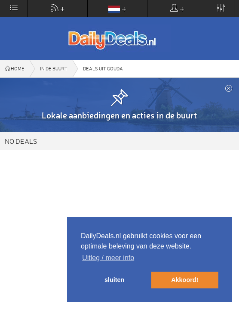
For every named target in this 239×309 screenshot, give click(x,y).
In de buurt (53, 69)
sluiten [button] (114, 279)
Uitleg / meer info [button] (108, 257)
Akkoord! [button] (184, 279)
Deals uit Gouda (103, 69)
